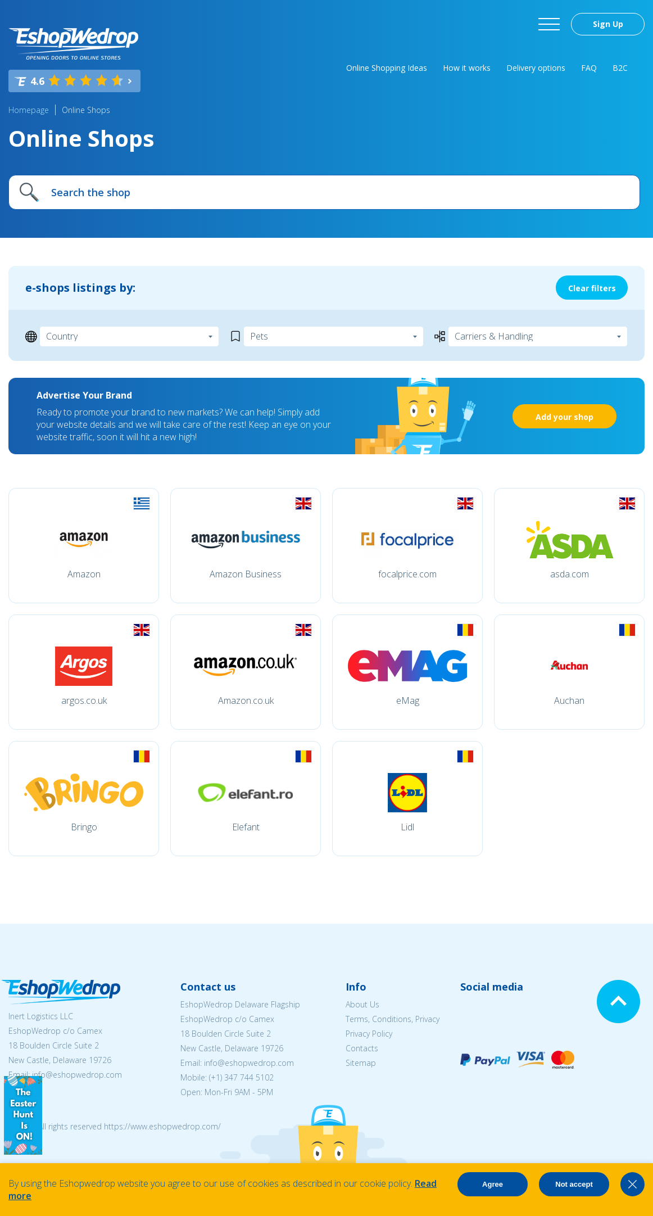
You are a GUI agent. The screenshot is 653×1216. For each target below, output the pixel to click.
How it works (467, 67)
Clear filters (592, 288)
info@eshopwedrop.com (77, 1074)
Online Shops (86, 110)
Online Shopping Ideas (386, 67)
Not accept (573, 1184)
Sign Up (608, 24)
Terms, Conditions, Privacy (392, 1019)
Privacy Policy (369, 1033)
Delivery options (535, 67)
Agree (492, 1184)
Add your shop (564, 417)
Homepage (28, 110)
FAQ (589, 67)
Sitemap (361, 1062)
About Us (362, 1004)
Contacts (362, 1048)
